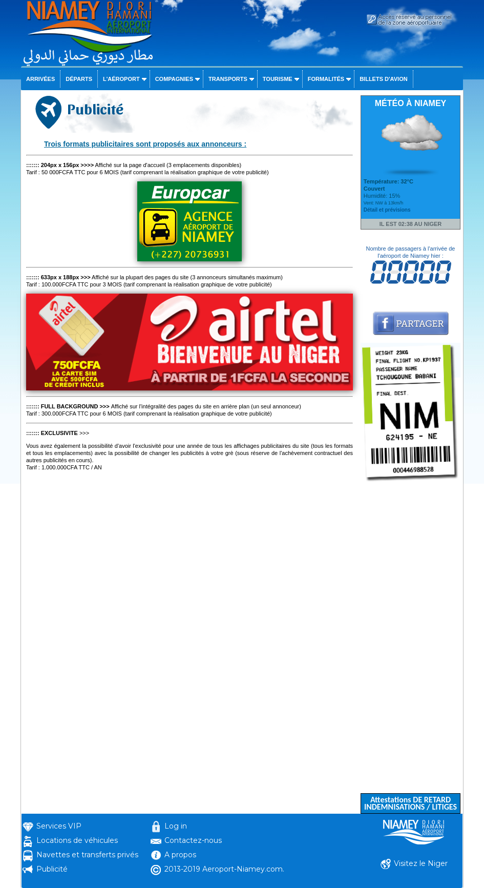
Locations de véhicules (77, 840)
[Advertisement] (410, 639)
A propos (180, 854)
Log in (175, 826)
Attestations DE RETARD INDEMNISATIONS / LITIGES (410, 803)
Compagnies (174, 79)
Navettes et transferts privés (87, 854)
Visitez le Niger (421, 863)
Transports (227, 79)
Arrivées (40, 79)
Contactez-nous (193, 840)
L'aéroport (121, 79)
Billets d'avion (383, 79)
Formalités (326, 79)
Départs (79, 79)
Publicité (52, 869)
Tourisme (277, 79)
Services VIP (58, 826)
